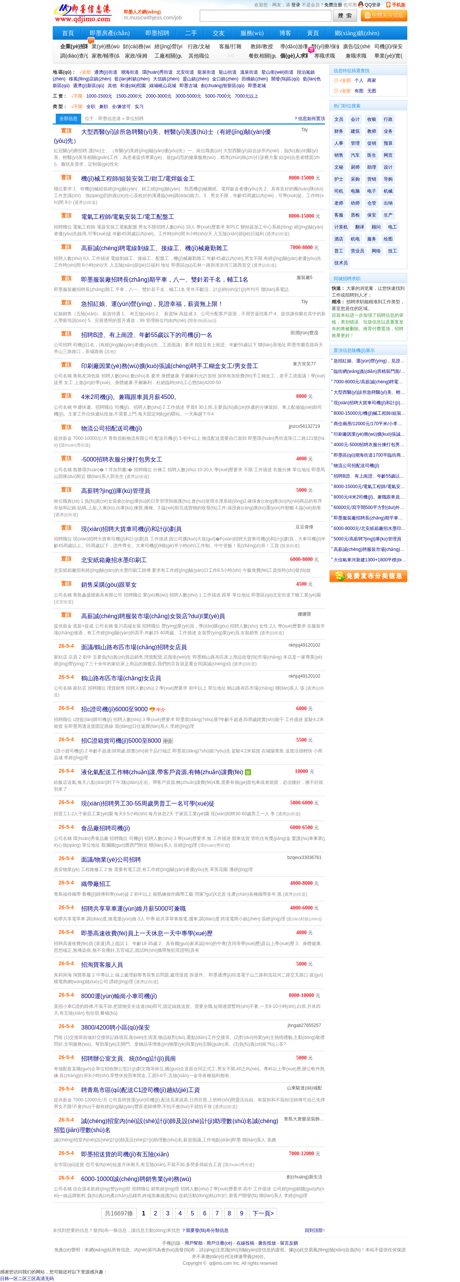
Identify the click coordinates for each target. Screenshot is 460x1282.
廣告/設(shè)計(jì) (356, 46)
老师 (338, 203)
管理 (355, 143)
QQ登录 (373, 4)
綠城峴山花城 (162, 85)
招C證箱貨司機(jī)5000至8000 (121, 740)
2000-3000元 (159, 96)
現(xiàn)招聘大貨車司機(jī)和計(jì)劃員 (131, 529)
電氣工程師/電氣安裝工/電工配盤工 (127, 217)
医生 (371, 155)
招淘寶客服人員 (102, 965)
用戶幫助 (194, 1243)
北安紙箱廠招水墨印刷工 (114, 560)
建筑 (355, 131)
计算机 (341, 227)
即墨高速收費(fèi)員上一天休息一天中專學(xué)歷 (147, 933)
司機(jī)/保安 (387, 46)
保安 (371, 215)
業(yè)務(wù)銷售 (105, 46)
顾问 (376, 227)
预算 (388, 143)
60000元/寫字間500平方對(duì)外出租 (371, 507)
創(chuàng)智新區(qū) (223, 85)
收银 (371, 119)
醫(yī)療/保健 (325, 46)
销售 (338, 155)
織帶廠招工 (96, 884)
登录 (295, 4)
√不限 (77, 96)
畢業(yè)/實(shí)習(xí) (387, 56)
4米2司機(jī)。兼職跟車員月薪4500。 (130, 397)
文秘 (338, 167)
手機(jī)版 (171, 1243)
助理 (371, 167)
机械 (388, 191)
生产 (388, 215)
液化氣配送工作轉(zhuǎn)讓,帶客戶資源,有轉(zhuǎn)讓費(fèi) (162, 772)
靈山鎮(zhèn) (196, 79)
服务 (371, 239)
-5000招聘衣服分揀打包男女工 (121, 459)
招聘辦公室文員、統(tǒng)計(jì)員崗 (128, 1058)
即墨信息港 (109, 118)
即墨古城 (188, 85)
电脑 (355, 191)
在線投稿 (245, 1243)
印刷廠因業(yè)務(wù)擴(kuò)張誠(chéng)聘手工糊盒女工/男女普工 (169, 366)
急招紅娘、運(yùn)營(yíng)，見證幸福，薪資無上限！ (387, 361)
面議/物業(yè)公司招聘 (111, 859)
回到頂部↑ (315, 1230)
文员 (338, 119)
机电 (355, 239)
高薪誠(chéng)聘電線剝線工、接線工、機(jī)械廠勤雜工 (154, 248)
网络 (376, 251)
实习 (139, 106)
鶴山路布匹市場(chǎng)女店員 (121, 678)
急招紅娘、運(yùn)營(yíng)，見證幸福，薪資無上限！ (152, 304)
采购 (355, 179)
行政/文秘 (199, 46)
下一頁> (263, 1213)
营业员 (357, 251)
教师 (371, 131)
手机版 (398, 4)
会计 (355, 119)
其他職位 (198, 56)
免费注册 (333, 4)
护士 (338, 179)
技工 (392, 251)
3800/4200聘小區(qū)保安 (115, 1027)
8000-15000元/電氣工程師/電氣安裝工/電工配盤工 (383, 486)
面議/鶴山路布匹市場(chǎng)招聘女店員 (134, 647)
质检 (355, 215)
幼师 (355, 203)
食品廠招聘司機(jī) (105, 828)
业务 (388, 131)
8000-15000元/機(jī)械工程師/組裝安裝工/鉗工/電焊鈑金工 (391, 413)
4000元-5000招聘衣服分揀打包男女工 (371, 444)
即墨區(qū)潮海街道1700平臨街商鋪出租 (374, 455)
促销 (371, 143)
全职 (90, 106)
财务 (338, 131)
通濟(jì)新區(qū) (88, 85)
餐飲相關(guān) (262, 56)
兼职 (103, 106)
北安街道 (185, 72)
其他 (112, 85)
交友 (219, 33)
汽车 (355, 155)
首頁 (68, 33)
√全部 (85, 72)
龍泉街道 (206, 72)
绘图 (388, 239)
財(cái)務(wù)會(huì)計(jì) (136, 46)
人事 (338, 143)
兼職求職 (356, 56)
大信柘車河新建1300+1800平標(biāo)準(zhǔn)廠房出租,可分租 (396, 559)
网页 (388, 155)
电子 (371, 191)
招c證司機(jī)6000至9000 (114, 709)
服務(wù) (252, 33)
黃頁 (313, 33)
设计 (388, 167)
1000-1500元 (99, 96)
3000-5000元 (188, 96)
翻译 (359, 227)
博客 (285, 33)
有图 (359, 90)
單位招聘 (135, 118)
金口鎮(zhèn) (225, 79)
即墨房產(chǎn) (110, 33)
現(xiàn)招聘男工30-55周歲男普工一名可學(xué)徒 (148, 803)
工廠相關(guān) (167, 56)
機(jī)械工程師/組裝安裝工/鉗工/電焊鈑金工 (138, 178)
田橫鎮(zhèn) (255, 79)
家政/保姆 (136, 56)
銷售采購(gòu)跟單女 (109, 585)
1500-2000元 (129, 96)
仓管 (371, 203)
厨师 (355, 167)
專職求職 (324, 56)
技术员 (341, 263)
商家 (371, 80)
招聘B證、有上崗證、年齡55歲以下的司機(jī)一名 (146, 335)
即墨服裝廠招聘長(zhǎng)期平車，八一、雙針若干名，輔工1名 (396, 518)
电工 (392, 227)
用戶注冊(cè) (219, 1243)
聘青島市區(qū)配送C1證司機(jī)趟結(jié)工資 (140, 1090)
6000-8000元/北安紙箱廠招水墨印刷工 (372, 528)
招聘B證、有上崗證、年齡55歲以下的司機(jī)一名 (383, 476)
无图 (371, 90)
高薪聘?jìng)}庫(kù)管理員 (115, 491)
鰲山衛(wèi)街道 (277, 72)
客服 (338, 215)
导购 (388, 179)
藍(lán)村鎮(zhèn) (132, 79)
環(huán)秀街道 (157, 72)
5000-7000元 (218, 96)
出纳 (388, 203)
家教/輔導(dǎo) (105, 56)
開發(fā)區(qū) (285, 79)
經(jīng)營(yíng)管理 (167, 46)
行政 (388, 119)
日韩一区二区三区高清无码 (27, 1278)
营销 (371, 179)
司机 (338, 191)
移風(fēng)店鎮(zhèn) (90, 79)
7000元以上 (246, 96)
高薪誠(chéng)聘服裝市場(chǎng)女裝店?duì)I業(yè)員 (153, 616)
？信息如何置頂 (309, 118)
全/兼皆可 (121, 106)
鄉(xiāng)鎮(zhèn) (357, 33)
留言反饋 (289, 1243)
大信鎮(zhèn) (166, 79)
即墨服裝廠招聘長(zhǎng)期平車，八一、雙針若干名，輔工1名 (164, 279)
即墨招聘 (157, 33)
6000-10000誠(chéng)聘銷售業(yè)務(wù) (136, 1179)
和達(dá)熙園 (133, 85)
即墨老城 (257, 85)
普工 (338, 251)
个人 (359, 80)
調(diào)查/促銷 (73, 56)
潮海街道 (130, 72)
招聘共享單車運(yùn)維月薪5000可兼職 (133, 908)
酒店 (338, 239)
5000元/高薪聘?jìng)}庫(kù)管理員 (367, 539)
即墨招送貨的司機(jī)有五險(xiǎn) (125, 1154)
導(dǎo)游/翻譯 (293, 46)
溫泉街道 (249, 72)
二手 (191, 33)
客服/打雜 (230, 46)
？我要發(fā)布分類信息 (205, 1230)
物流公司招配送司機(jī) (111, 428)
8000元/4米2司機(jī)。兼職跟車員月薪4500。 (378, 497)
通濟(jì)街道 (105, 72)
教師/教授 (262, 46)
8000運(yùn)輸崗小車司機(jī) (119, 996)
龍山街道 (228, 72)
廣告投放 (267, 1243)
